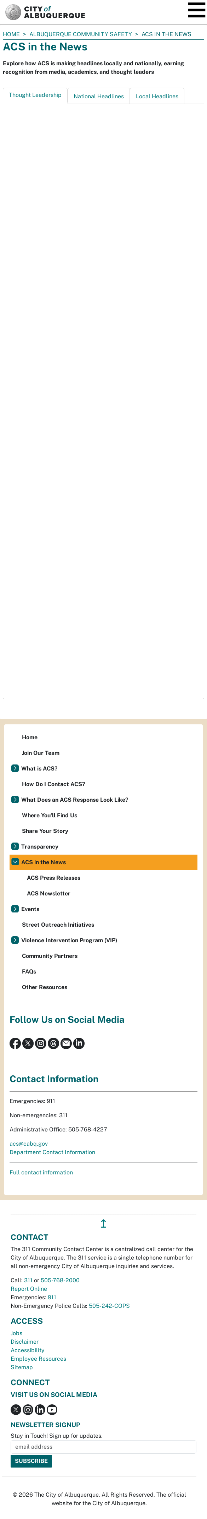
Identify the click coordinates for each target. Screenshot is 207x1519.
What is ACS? (39, 768)
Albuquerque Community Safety (80, 34)
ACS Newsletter (48, 893)
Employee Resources (38, 1358)
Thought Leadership (35, 95)
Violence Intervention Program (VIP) (69, 940)
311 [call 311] (28, 1280)
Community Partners (49, 956)
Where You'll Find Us (49, 815)
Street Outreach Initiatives (58, 924)
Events (30, 909)
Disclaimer (25, 1341)
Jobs (16, 1333)
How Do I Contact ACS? (53, 784)
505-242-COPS (109, 1306)
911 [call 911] (52, 1297)
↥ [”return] (103, 1223)
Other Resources (44, 987)
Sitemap (22, 1367)
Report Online (29, 1288)
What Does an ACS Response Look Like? (74, 799)
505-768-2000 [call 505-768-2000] (60, 1280)
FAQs (29, 971)
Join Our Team (40, 753)
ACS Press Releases (53, 877)
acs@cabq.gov (29, 1143)
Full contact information (41, 1172)
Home (11, 34)
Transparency (39, 846)
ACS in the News (43, 862)
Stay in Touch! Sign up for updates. (57, 1435)
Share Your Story (45, 831)
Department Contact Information (52, 1152)
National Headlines (99, 96)
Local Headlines (157, 96)
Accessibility (28, 1350)
